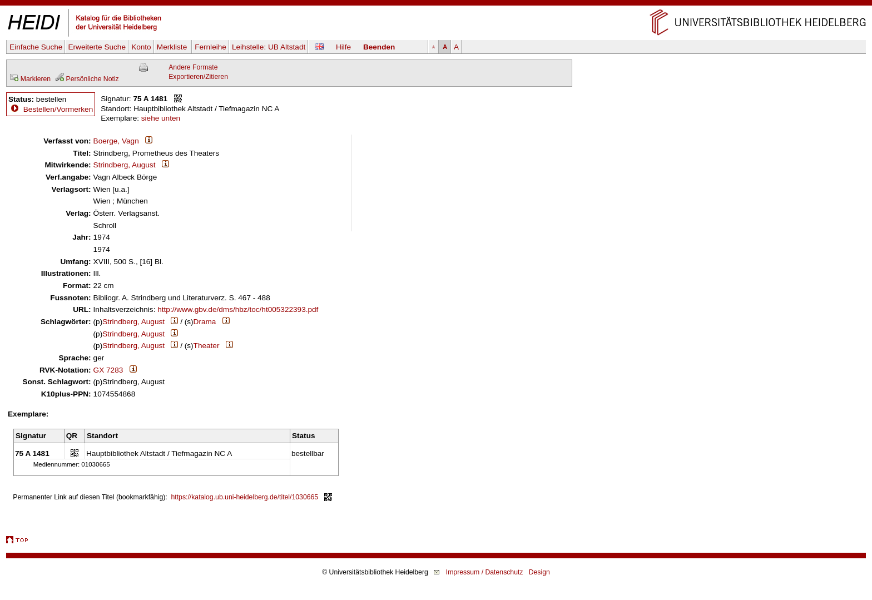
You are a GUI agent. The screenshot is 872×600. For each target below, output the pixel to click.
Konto (141, 47)
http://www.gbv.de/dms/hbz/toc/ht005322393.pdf (237, 309)
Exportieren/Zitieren (198, 77)
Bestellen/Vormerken (58, 109)
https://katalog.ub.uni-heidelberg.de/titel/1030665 (245, 497)
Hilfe (343, 47)
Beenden (379, 47)
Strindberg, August (124, 165)
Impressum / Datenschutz (484, 572)
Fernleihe (210, 47)
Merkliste (173, 47)
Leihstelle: (268, 47)
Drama (205, 322)
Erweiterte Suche (97, 47)
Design (539, 572)
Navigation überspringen (436, 4)
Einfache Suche (35, 47)
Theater (207, 345)
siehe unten (160, 118)
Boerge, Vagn (116, 141)
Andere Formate (193, 67)
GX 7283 (108, 370)
